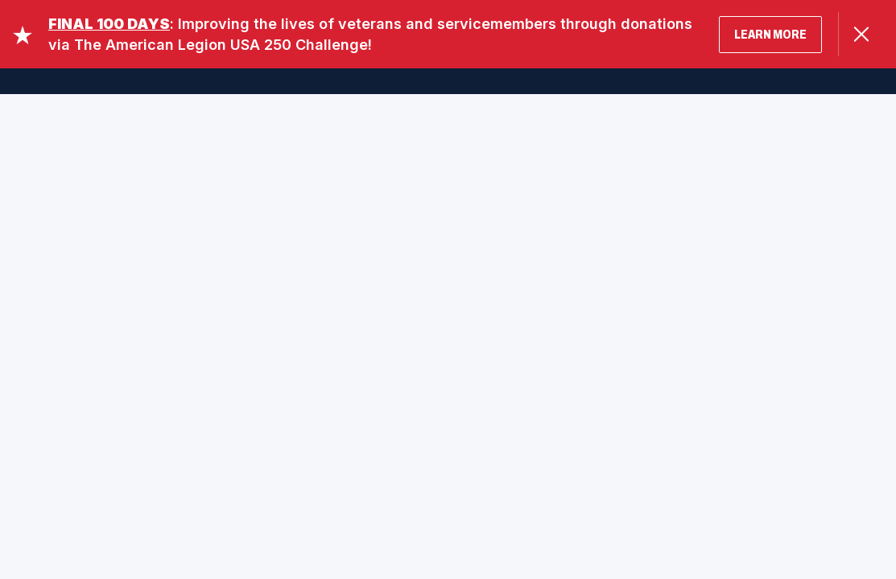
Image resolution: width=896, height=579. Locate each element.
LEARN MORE (770, 34)
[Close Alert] (861, 34)
